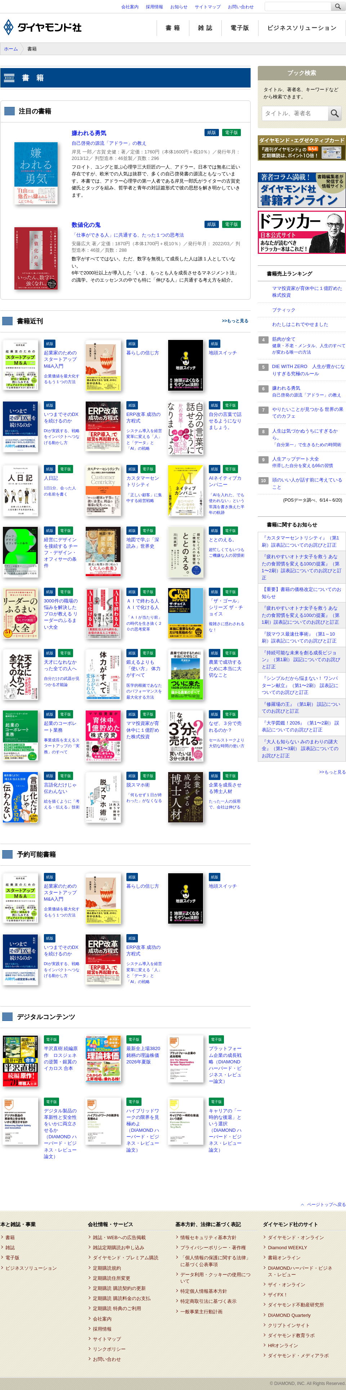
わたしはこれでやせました (300, 324)
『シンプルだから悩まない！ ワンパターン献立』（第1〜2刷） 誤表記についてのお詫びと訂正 (300, 685)
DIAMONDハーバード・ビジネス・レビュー (300, 1271)
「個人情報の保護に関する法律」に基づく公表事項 (215, 1261)
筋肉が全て (309, 346)
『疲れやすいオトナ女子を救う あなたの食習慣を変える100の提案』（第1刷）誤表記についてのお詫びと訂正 (301, 615)
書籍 (10, 1237)
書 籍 (173, 28)
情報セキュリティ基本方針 (208, 1237)
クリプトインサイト (289, 1325)
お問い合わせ (241, 6)
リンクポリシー (109, 1349)
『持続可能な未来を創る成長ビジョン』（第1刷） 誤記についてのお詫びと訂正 (301, 659)
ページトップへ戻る (326, 1204)
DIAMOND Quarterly (289, 1315)
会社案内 (130, 6)
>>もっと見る (235, 320)
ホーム (11, 48)
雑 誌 (205, 28)
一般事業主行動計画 (201, 1311)
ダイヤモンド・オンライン (296, 1237)
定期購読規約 (107, 1268)
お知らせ (179, 6)
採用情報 (154, 6)
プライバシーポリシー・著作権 (213, 1247)
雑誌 (10, 1247)
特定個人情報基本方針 (203, 1291)
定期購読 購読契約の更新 (119, 1288)
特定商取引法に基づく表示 (208, 1301)
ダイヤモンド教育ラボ (291, 1335)
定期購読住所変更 (111, 1278)
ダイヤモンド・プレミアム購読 (125, 1257)
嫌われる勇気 (309, 391)
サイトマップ (208, 6)
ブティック (284, 310)
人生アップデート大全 (309, 462)
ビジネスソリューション (302, 28)
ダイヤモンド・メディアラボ (298, 1355)
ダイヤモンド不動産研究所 (296, 1305)
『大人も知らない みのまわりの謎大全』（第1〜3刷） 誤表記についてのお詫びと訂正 (300, 748)
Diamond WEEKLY (287, 1247)
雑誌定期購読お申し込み (118, 1247)
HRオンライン (283, 1345)
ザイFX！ (278, 1294)
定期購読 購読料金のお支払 (121, 1298)
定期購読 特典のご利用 (117, 1308)
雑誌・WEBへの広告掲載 (119, 1237)
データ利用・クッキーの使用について (215, 1278)
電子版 (240, 28)
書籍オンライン (284, 1257)
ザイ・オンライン (286, 1284)
